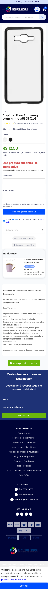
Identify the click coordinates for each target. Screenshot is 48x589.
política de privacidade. (13, 579)
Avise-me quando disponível (24, 212)
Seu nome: (7, 176)
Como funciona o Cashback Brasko (24, 470)
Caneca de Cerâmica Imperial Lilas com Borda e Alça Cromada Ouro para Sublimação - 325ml (34, 261)
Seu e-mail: (9, 190)
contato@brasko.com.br (24, 499)
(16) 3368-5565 (24, 489)
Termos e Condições (24, 461)
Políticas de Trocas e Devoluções (24, 452)
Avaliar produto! (36, 123)
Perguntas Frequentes (24, 456)
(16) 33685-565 (24, 494)
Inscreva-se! (24, 415)
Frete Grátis (24, 475)
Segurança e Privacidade (24, 447)
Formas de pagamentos (24, 438)
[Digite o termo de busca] (20, 17)
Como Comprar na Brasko (24, 442)
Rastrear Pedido (24, 466)
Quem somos (24, 433)
